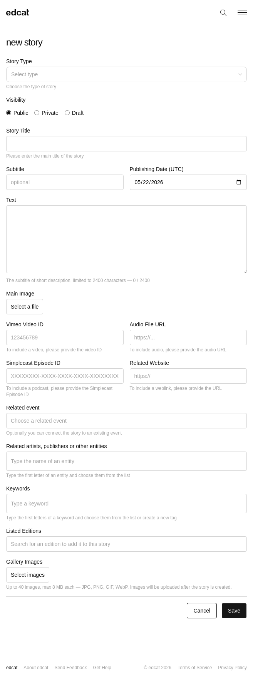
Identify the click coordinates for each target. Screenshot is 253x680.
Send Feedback (70, 667)
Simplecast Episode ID (33, 363)
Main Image (20, 293)
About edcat (35, 667)
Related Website (149, 363)
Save (234, 611)
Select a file (25, 307)
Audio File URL (148, 324)
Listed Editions (23, 531)
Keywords (18, 488)
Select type (127, 74)
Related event (22, 408)
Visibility (15, 100)
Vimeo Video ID (25, 324)
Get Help (102, 667)
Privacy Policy (232, 667)
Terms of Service (195, 667)
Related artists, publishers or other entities (56, 446)
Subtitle (15, 169)
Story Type (19, 61)
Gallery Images (24, 562)
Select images (28, 575)
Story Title (18, 131)
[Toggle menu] (242, 12)
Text (11, 200)
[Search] (223, 12)
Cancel (201, 611)
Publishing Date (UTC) (157, 169)
